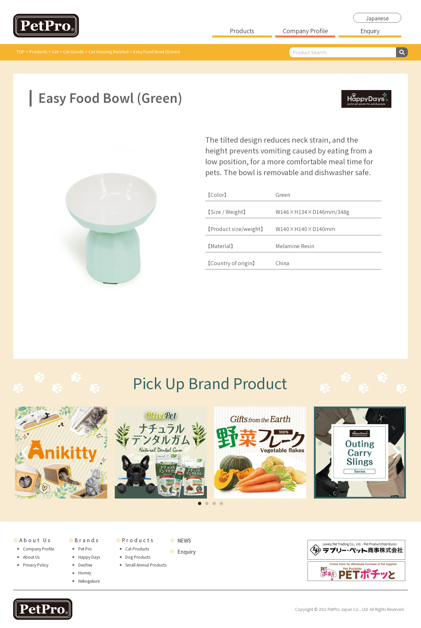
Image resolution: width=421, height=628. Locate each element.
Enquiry (369, 31)
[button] (199, 503)
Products (242, 31)
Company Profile (305, 31)
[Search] (402, 52)
